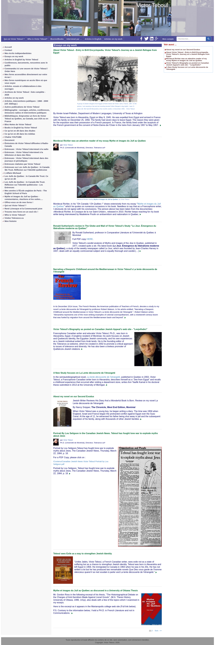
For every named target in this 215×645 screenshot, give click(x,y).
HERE (90, 239)
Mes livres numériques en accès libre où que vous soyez (26, 81)
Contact (8, 50)
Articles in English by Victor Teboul (21, 59)
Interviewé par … (74, 39)
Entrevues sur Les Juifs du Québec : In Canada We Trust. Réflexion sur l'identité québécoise (27, 168)
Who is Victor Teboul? (37, 39)
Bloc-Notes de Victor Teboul (18, 124)
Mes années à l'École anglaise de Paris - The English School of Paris (26, 192)
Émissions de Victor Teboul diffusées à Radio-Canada (26, 144)
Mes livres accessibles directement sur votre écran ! (26, 75)
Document (9, 140)
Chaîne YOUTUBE (13, 137)
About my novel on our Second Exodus (73, 396)
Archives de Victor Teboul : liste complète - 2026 (25, 93)
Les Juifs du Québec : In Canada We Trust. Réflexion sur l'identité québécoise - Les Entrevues (25, 185)
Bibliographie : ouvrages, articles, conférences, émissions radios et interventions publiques (27, 111)
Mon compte (168, 39)
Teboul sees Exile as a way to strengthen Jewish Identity (82, 553)
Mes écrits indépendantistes (18, 53)
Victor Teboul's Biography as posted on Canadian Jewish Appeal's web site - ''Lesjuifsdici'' (100, 329)
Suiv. (157, 631)
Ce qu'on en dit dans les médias (20, 134)
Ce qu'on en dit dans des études (20, 131)
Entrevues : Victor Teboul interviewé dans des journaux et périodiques (26, 159)
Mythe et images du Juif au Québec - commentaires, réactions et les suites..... (24, 197)
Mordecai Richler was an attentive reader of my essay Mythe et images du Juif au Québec (99, 141)
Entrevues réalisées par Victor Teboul (22, 164)
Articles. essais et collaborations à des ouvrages (23, 87)
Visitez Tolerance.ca (14, 218)
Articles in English (93, 39)
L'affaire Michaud (13, 173)
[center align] (208, 39)
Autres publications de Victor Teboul (22, 107)
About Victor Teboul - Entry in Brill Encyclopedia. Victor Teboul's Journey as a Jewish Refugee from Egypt (187, 54)
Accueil (8, 47)
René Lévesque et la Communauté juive (23, 209)
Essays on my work (14, 56)
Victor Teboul (152, 5)
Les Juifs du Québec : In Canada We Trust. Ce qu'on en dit (26, 177)
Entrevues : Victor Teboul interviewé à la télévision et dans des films (24, 153)
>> (161, 631)
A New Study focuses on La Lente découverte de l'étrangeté (84, 373)
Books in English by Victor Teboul (21, 128)
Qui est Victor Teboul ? (14, 39)
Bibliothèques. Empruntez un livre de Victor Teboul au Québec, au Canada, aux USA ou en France (26, 118)
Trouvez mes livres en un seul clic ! (21, 212)
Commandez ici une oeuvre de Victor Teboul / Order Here (26, 70)
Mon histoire (11, 221)
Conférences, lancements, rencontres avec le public (26, 64)
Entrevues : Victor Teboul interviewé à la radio (26, 149)
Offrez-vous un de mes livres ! (19, 202)
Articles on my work (113, 39)
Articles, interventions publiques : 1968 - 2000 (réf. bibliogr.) (26, 102)
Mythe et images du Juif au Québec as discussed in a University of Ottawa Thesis (95, 590)
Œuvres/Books (57, 39)
